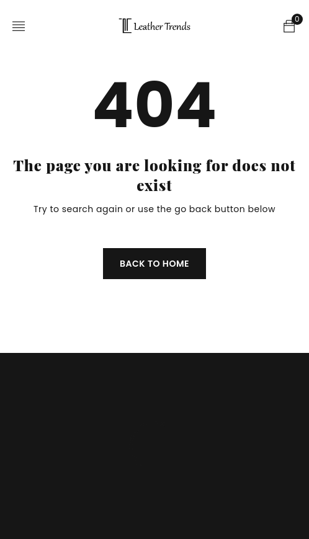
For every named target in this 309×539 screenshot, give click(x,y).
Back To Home (154, 263)
